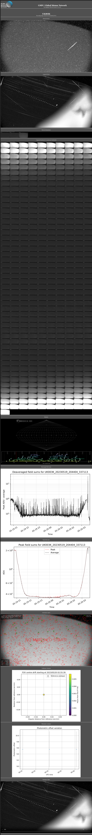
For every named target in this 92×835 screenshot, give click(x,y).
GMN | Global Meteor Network (52, 5)
